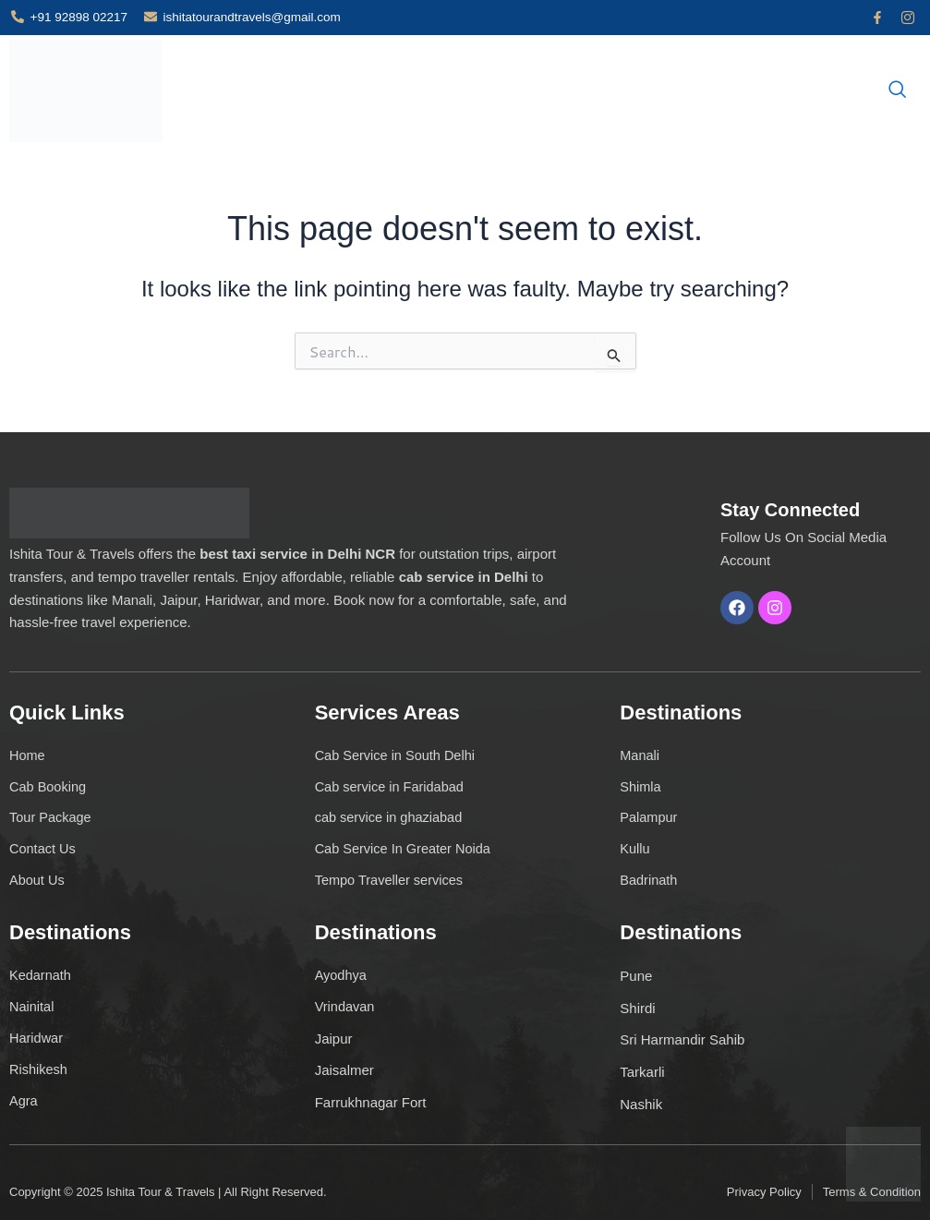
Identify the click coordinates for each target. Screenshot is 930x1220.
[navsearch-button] (897, 90)
